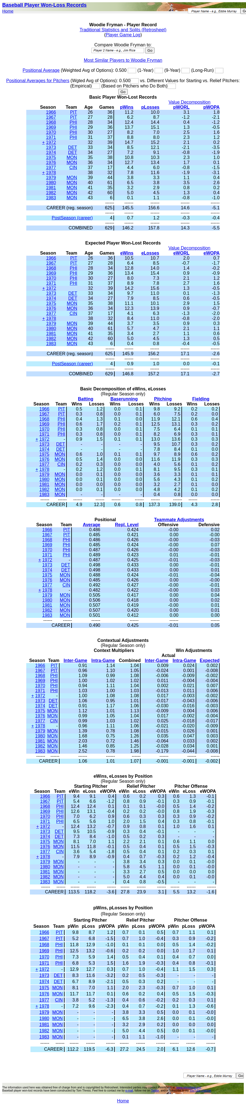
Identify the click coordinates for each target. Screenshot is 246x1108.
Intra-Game (103, 660)
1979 (51, 177)
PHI (73, 122)
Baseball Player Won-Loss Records (44, 5)
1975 (51, 157)
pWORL (181, 107)
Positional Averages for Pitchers (37, 80)
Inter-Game (75, 660)
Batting (85, 399)
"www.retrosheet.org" (189, 1087)
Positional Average (41, 70)
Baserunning (124, 399)
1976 (51, 162)
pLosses (150, 107)
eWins (126, 253)
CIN (73, 167)
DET (72, 147)
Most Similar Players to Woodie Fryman (123, 60)
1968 (51, 122)
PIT (73, 112)
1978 (51, 172)
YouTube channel (200, 1090)
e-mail (129, 1090)
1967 (51, 117)
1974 (51, 152)
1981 (51, 187)
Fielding (200, 399)
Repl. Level (126, 524)
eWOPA (211, 253)
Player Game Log (123, 34)
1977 (51, 167)
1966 (51, 112)
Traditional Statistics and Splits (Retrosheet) (123, 29)
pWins (126, 107)
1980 (51, 182)
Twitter (155, 1090)
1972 (51, 142)
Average (91, 524)
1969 (51, 127)
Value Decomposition (189, 102)
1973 (51, 147)
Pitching (163, 399)
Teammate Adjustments (179, 519)
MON (72, 157)
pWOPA (211, 107)
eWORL (181, 253)
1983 (51, 197)
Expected (209, 660)
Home (7, 11)
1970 (51, 132)
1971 (51, 137)
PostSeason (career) (72, 217)
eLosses (150, 253)
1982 (51, 192)
